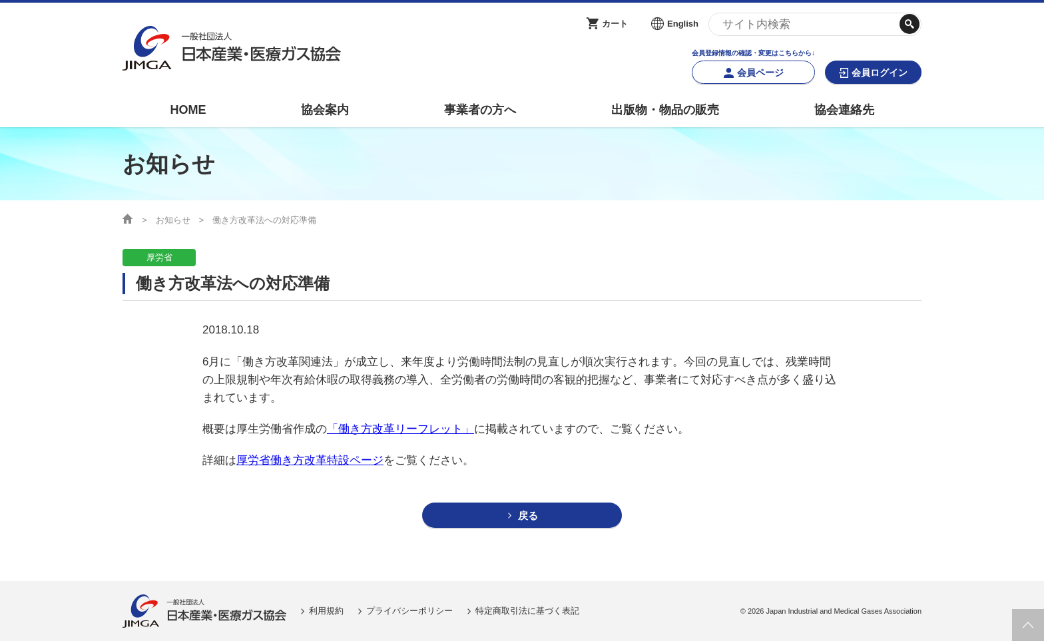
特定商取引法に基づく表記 (527, 611)
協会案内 (325, 109)
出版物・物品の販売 (665, 109)
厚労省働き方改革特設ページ (310, 460)
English (682, 24)
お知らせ (173, 220)
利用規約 (326, 611)
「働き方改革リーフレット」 (400, 429)
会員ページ (760, 72)
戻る (528, 515)
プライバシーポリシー (409, 611)
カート (615, 24)
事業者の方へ (480, 109)
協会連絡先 (844, 109)
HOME (188, 109)
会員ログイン (880, 72)
